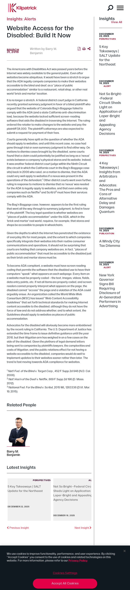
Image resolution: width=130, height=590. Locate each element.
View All (116, 22)
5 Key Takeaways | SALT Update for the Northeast (109, 56)
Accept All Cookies (65, 585)
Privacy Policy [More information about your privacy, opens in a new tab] (78, 562)
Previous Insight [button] (18, 527)
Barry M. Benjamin (13, 453)
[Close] (124, 552)
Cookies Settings (65, 574)
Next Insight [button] (82, 527)
